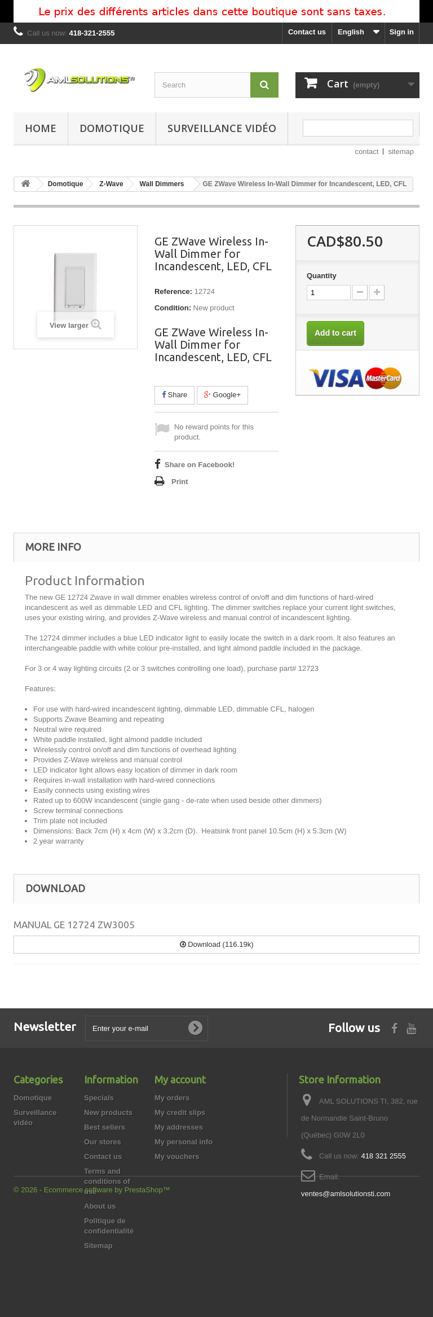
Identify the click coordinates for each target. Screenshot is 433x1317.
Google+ (222, 394)
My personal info (183, 1142)
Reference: (173, 291)
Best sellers (104, 1127)
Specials (99, 1098)
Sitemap (98, 1245)
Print (179, 481)
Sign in (402, 32)
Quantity (322, 275)
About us (100, 1206)
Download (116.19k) (217, 944)
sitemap (401, 151)
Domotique (111, 128)
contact (367, 151)
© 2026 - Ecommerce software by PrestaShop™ (92, 1286)
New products (108, 1112)
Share (174, 394)
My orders (171, 1098)
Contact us (307, 32)
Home (40, 128)
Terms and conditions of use (107, 1181)
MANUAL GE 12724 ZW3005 (74, 924)
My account (180, 1079)
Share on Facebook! (200, 464)
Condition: (172, 308)
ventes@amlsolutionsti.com (345, 1193)
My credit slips (179, 1112)
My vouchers (176, 1156)
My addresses (178, 1127)
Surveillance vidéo (221, 128)
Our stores (102, 1142)
